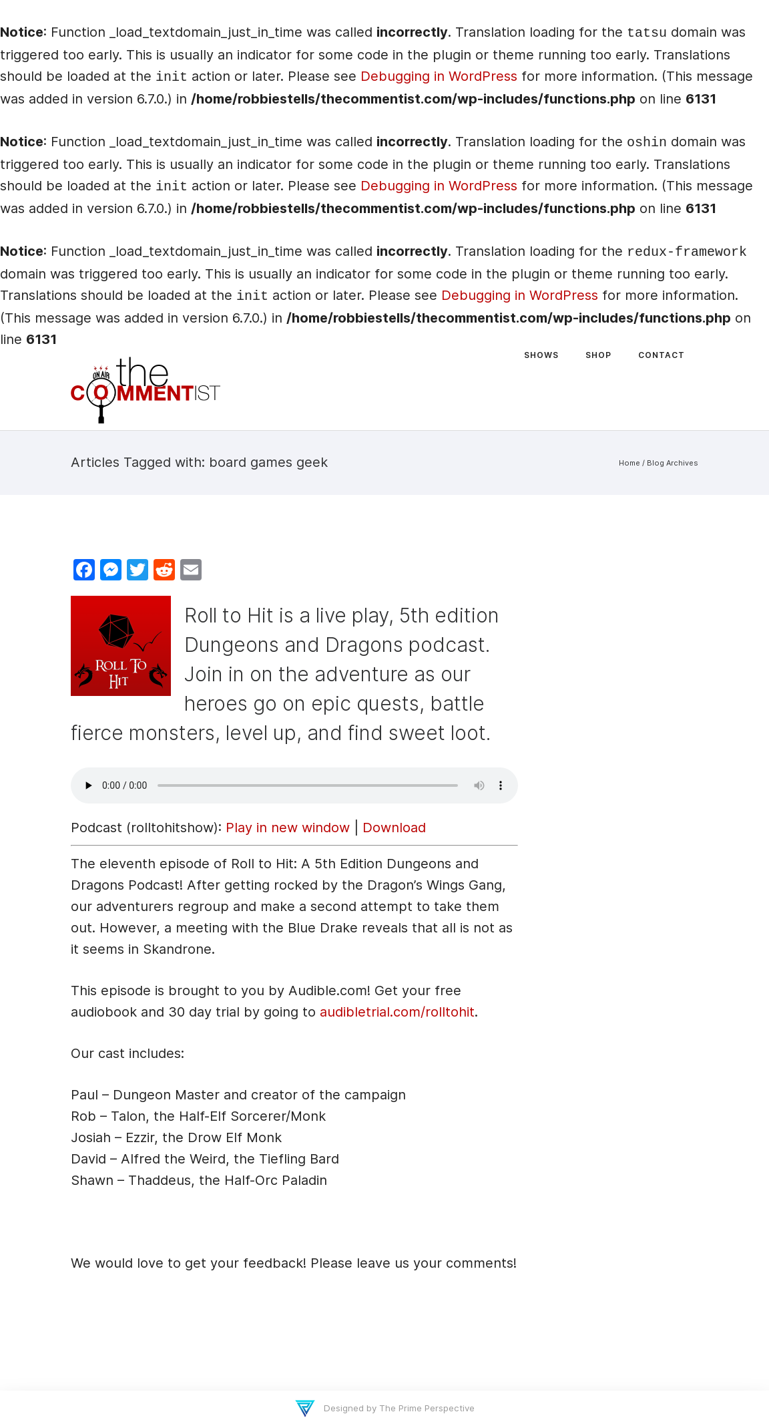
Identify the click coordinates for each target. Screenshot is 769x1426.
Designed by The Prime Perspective (398, 1408)
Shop (598, 355)
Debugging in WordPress (438, 76)
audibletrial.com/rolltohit (397, 1012)
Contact (661, 355)
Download (394, 828)
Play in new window (288, 828)
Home (629, 463)
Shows (541, 355)
